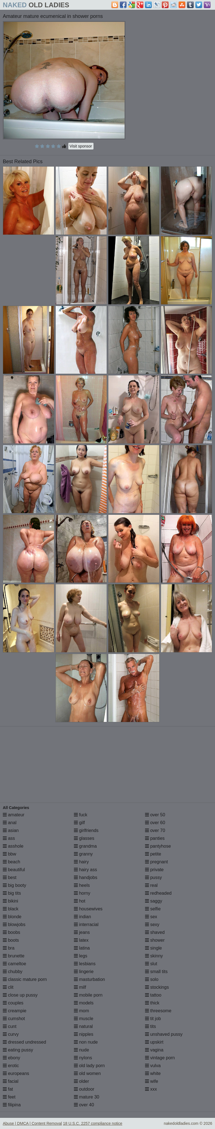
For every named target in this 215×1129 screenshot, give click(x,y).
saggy (153, 901)
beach (11, 861)
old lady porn (89, 1065)
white (153, 1073)
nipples (83, 1034)
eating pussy (18, 1050)
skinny (154, 955)
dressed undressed (24, 1042)
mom (81, 1010)
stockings (157, 987)
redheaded (158, 893)
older (81, 1081)
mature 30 (86, 1097)
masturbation (89, 979)
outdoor (84, 1089)
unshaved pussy (164, 1034)
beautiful (14, 869)
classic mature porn (25, 979)
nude (81, 1050)
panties (155, 838)
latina (82, 948)
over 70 (155, 830)
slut (151, 963)
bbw (9, 854)
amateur (13, 814)
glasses (84, 838)
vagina (154, 1050)
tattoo (153, 995)
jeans (82, 932)
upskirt (154, 1042)
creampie (14, 1010)
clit (8, 987)
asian (11, 830)
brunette (13, 955)
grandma (85, 846)
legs (80, 955)
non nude (86, 1042)
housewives (88, 908)
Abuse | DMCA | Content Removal (32, 1123)
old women (87, 1073)
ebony (11, 1057)
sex (151, 916)
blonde (12, 916)
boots (11, 940)
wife (151, 1081)
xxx (151, 1089)
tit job (153, 1018)
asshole (13, 846)
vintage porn (160, 1057)
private (154, 869)
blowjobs (14, 924)
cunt (10, 1026)
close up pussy (20, 995)
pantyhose (158, 846)
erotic (11, 1065)
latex (81, 940)
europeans (16, 1073)
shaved (155, 932)
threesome (158, 1010)
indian (82, 916)
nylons (83, 1057)
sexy (152, 924)
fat (8, 1089)
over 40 (84, 1104)
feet (9, 1097)
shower (155, 940)
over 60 (155, 822)
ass (9, 838)
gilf (79, 822)
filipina (12, 1104)
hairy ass (85, 869)
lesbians (84, 963)
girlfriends (86, 830)
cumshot (14, 1018)
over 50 (155, 814)
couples (13, 1003)
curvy (11, 1034)
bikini (10, 901)
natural (83, 1026)
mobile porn (88, 995)
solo (151, 979)
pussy (153, 877)
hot (79, 901)
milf (80, 987)
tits (150, 1026)
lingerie (84, 971)
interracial (86, 924)
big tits (12, 893)
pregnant (156, 861)
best (10, 877)
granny (83, 854)
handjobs (85, 877)
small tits (156, 971)
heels (82, 885)
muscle (83, 1018)
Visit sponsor (81, 146)
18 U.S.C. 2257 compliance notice (92, 1123)
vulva (153, 1065)
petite (153, 854)
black (10, 908)
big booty (14, 885)
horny (82, 893)
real (151, 885)
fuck (80, 814)
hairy (81, 861)
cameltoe (14, 963)
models (84, 1003)
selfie (153, 908)
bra (9, 948)
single (153, 948)
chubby (12, 971)
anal (10, 822)
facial (10, 1081)
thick (152, 1003)
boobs (11, 932)
